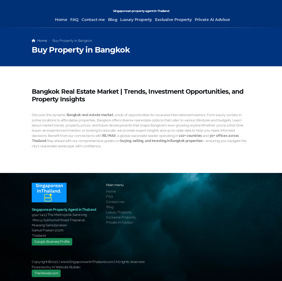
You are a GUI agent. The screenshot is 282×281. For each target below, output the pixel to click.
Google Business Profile (52, 242)
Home (42, 40)
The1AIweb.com (46, 273)
